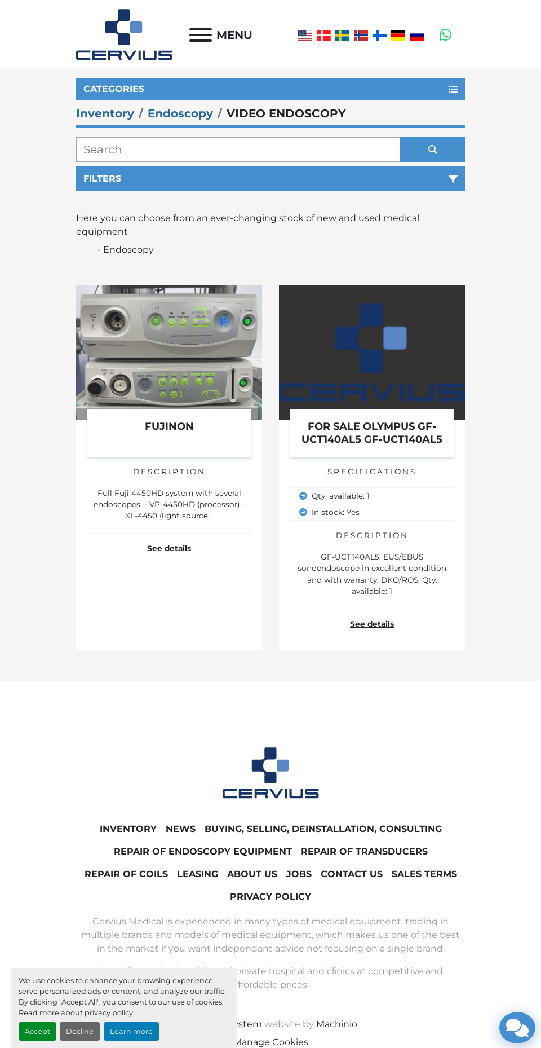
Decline (80, 1031)
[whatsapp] (445, 35)
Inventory (128, 829)
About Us (252, 874)
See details (169, 548)
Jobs (299, 874)
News (181, 829)
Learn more (131, 1031)
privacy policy (109, 1013)
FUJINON (169, 426)
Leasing (197, 874)
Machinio (336, 1024)
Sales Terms (424, 874)
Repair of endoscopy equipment (203, 851)
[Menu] (200, 35)
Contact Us (352, 874)
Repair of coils (126, 874)
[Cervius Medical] (271, 772)
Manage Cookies (270, 1042)
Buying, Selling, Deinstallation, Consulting (323, 829)
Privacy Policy (270, 896)
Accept (37, 1031)
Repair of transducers (364, 851)
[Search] (238, 149)
